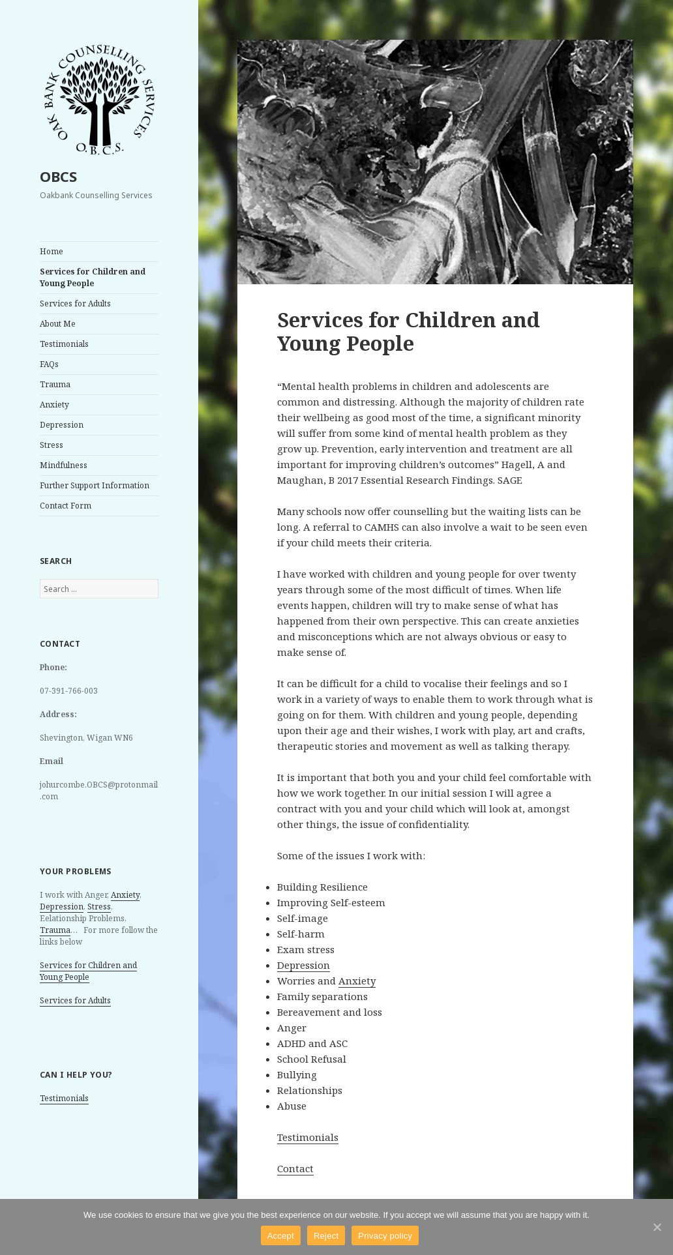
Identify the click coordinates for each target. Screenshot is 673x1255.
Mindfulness (63, 465)
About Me (58, 323)
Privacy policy (385, 1236)
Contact (295, 1168)
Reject (326, 1236)
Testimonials (64, 343)
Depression (61, 424)
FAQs (49, 364)
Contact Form (65, 505)
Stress (51, 444)
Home (51, 251)
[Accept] (656, 1226)
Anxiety (54, 404)
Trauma (55, 384)
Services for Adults (75, 303)
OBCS (58, 176)
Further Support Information (94, 485)
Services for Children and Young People (92, 277)
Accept (280, 1236)
